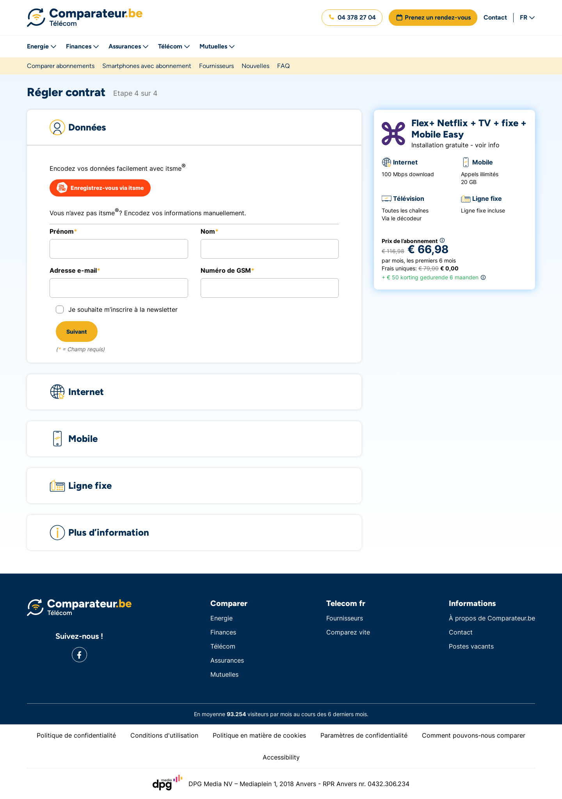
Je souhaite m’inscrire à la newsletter (123, 309)
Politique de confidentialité (76, 735)
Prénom (62, 231)
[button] (352, 17)
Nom (208, 231)
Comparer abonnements (60, 66)
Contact (495, 17)
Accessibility (281, 757)
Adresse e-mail (73, 270)
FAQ (283, 66)
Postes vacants (471, 646)
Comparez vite (348, 632)
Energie (42, 46)
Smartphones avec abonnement (146, 66)
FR (527, 17)
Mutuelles (217, 46)
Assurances (128, 46)
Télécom (174, 46)
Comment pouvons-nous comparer (473, 735)
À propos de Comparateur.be (492, 618)
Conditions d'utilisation (164, 735)
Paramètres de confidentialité (363, 735)
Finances (82, 46)
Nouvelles (255, 66)
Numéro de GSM (226, 270)
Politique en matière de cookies (259, 735)
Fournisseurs (216, 66)
